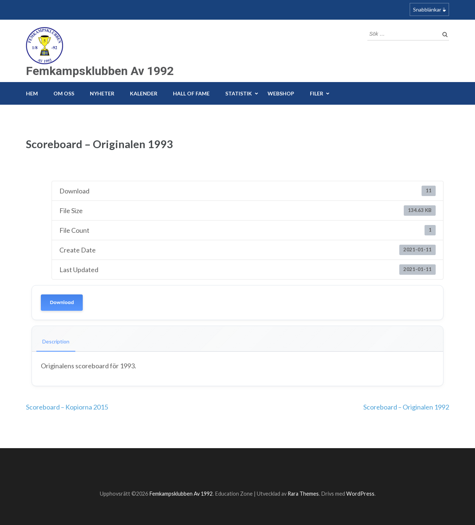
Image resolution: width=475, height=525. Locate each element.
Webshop (281, 93)
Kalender (143, 93)
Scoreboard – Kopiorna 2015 (67, 407)
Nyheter (102, 93)
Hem (32, 93)
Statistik (238, 93)
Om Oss (63, 93)
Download (62, 302)
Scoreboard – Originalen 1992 (406, 407)
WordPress (360, 493)
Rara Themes (303, 493)
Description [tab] (55, 341)
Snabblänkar (427, 9)
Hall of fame (191, 93)
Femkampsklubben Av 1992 (100, 71)
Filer (316, 93)
